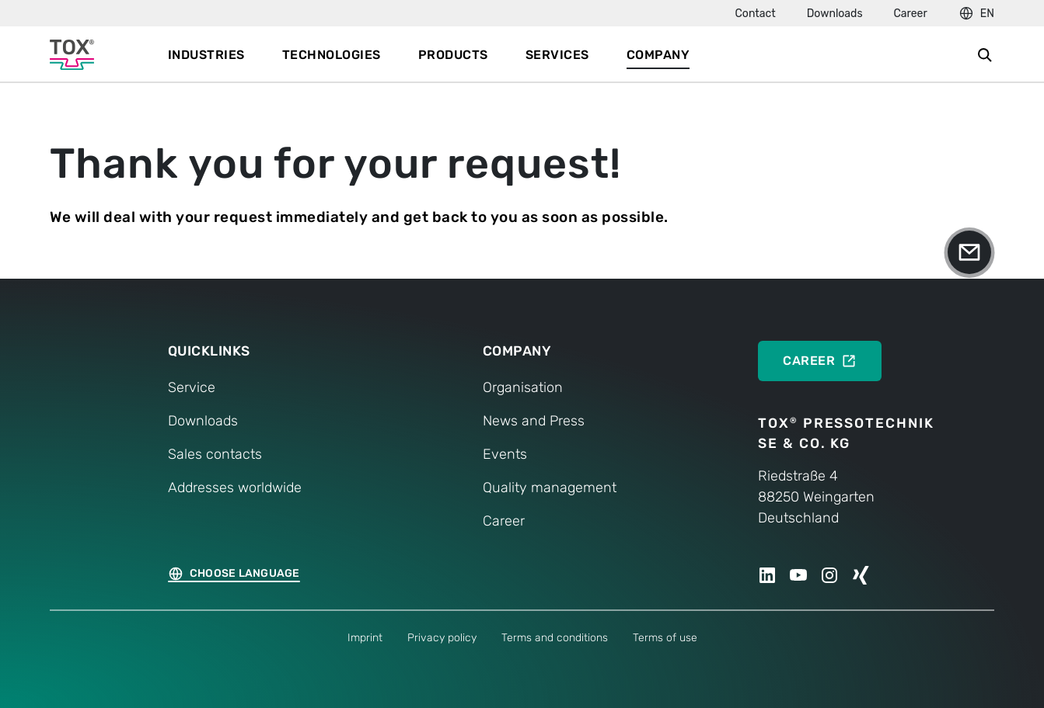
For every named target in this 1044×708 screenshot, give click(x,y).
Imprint (364, 637)
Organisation (523, 387)
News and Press (534, 420)
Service (191, 387)
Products (453, 54)
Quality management (549, 487)
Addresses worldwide (235, 487)
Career (910, 13)
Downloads (835, 13)
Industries (206, 54)
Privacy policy (442, 637)
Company (658, 54)
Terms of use (665, 637)
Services (557, 54)
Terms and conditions (554, 637)
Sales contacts (215, 454)
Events (505, 454)
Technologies (331, 54)
